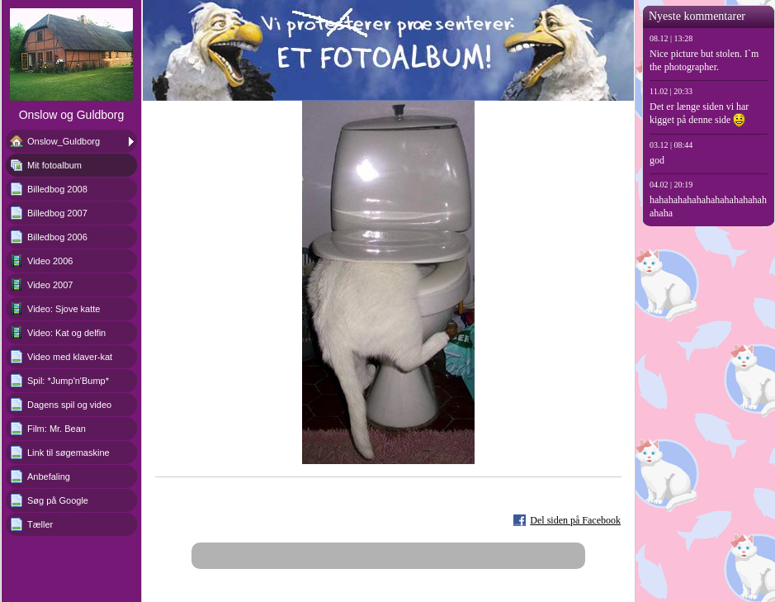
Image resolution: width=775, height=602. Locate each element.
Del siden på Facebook (575, 520)
